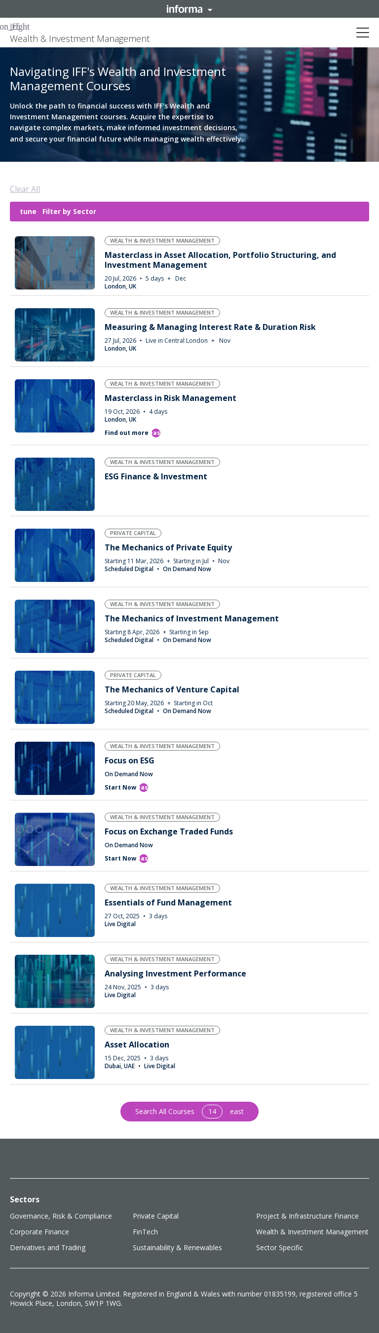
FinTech (145, 1231)
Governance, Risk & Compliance (61, 1216)
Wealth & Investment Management (312, 1231)
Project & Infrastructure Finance (307, 1216)
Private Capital (156, 1216)
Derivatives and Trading (47, 1247)
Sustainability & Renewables (177, 1247)
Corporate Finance (39, 1231)
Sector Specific (279, 1247)
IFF (15, 26)
